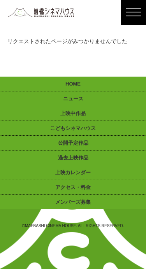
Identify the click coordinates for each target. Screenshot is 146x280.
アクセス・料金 (73, 187)
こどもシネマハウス (73, 128)
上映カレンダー (73, 172)
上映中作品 (73, 113)
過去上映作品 (73, 158)
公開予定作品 (73, 143)
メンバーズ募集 (73, 202)
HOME (73, 84)
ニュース (73, 99)
